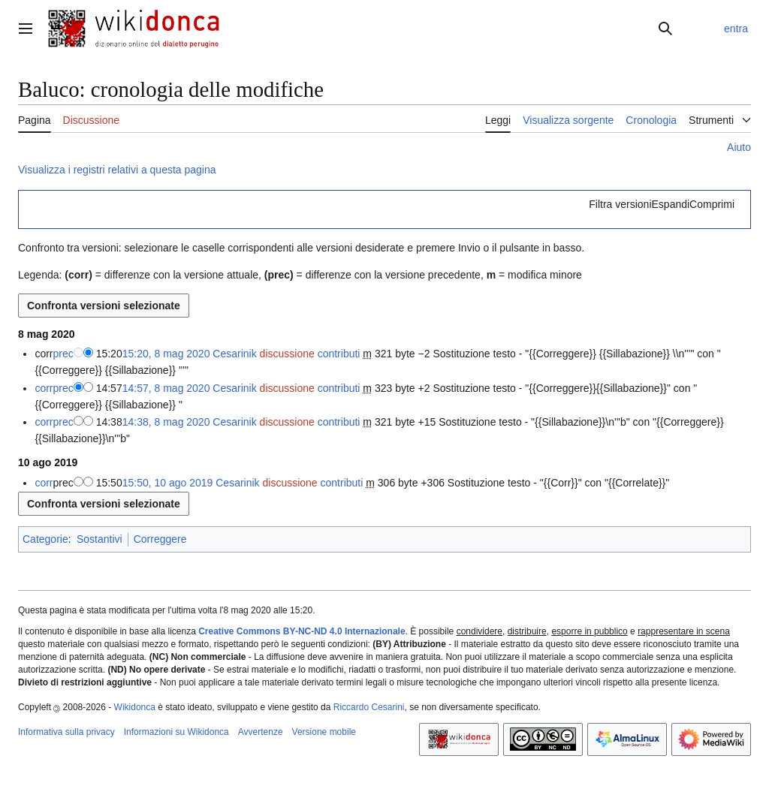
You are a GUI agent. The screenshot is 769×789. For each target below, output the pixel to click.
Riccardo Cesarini (369, 707)
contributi (339, 354)
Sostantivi (99, 539)
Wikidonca (134, 707)
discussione (287, 354)
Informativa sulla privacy (66, 732)
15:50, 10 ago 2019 (167, 483)
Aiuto (739, 147)
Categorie (45, 539)
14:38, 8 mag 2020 (166, 422)
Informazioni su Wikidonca (176, 732)
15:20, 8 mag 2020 (166, 354)
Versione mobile (324, 732)
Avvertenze (260, 732)
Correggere (160, 539)
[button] (662, 204)
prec (63, 354)
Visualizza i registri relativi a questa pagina (117, 170)
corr (44, 388)
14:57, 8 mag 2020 (166, 388)
